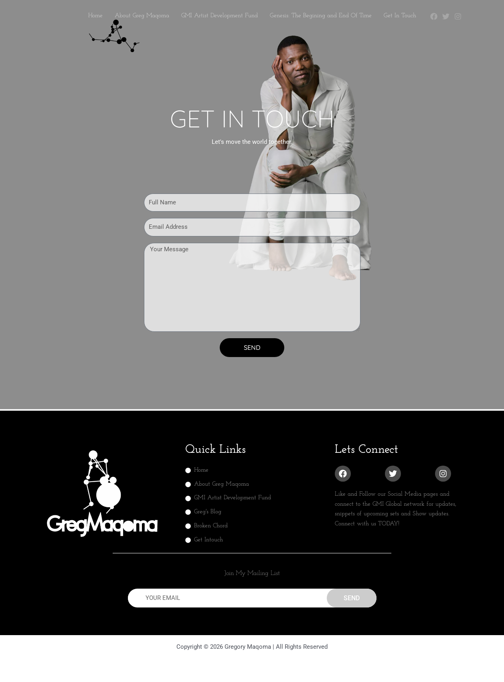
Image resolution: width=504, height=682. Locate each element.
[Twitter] (445, 16)
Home (95, 16)
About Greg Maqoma (142, 16)
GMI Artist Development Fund (219, 16)
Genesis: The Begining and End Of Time (321, 16)
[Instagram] (457, 16)
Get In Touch (400, 16)
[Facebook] (433, 16)
